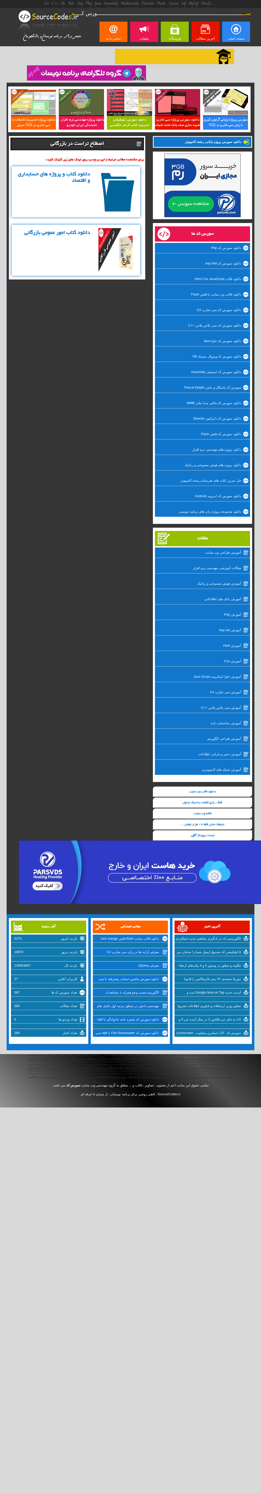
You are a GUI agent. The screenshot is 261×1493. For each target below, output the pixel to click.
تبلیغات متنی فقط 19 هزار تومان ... (202, 824)
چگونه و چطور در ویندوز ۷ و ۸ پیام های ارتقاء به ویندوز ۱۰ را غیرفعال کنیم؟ (210, 966)
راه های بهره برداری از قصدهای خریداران (112, 1077)
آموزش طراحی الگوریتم (224, 739)
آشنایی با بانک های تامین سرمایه (69, 1068)
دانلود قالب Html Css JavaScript (218, 279)
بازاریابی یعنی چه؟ (219, 1058)
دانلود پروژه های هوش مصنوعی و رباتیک (213, 465)
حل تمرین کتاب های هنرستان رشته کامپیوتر (211, 480)
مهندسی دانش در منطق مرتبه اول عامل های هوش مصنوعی (128, 1006)
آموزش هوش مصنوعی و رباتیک (219, 583)
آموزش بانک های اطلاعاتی (222, 599)
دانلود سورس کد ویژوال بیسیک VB (216, 356)
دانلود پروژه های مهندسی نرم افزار (216, 449)
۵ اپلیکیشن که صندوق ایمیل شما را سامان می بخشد (209, 952)
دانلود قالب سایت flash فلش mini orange (129, 938)
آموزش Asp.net (230, 630)
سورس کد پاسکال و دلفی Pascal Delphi (212, 387)
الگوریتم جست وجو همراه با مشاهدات (132, 992)
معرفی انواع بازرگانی (153, 1068)
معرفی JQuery (148, 965)
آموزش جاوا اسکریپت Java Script (217, 676)
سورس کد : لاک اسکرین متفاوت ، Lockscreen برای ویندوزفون (208, 1033)
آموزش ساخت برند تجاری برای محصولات (166, 1077)
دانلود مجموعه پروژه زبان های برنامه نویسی (210, 511)
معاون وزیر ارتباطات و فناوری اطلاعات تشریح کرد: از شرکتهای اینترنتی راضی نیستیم (209, 1006)
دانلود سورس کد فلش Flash (221, 434)
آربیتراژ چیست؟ (73, 1077)
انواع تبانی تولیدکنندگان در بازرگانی (115, 1068)
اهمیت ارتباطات (179, 1068)
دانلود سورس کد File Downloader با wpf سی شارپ (127, 1033)
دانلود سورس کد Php (226, 248)
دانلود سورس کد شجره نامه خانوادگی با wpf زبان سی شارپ (128, 1020)
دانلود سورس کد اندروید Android (218, 496)
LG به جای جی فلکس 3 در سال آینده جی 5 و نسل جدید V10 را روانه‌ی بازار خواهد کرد (210, 1020)
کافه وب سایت (202, 813)
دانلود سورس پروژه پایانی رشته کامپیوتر (213, 142)
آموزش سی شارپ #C (225, 692)
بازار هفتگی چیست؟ (87, 1058)
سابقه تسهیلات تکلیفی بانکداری (186, 1058)
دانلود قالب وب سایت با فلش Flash (216, 294)
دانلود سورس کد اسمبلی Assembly (216, 372)
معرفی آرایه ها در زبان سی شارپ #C (133, 952)
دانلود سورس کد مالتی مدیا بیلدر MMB (214, 403)
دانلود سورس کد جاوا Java (222, 341)
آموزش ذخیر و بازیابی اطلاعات (219, 754)
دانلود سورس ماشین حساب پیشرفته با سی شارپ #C (128, 979)
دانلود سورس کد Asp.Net (223, 263)
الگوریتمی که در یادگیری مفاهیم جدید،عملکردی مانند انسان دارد (208, 939)
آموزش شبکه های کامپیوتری (221, 770)
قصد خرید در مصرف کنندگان (145, 1058)
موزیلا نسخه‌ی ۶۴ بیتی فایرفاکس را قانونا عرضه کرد (212, 979)
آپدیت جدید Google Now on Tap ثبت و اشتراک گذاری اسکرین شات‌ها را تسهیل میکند (209, 993)
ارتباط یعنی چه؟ (114, 1058)
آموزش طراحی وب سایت (223, 552)
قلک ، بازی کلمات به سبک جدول (202, 802)
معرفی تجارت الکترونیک (207, 1068)
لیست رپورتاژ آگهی (202, 835)
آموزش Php (232, 614)
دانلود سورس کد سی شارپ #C (219, 310)
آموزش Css (232, 661)
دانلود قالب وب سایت (202, 791)
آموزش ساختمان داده (226, 723)
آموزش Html (232, 645)
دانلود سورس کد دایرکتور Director (217, 418)
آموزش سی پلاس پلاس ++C (221, 707)
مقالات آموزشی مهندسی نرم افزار (217, 568)
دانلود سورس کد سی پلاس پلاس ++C (214, 325)
